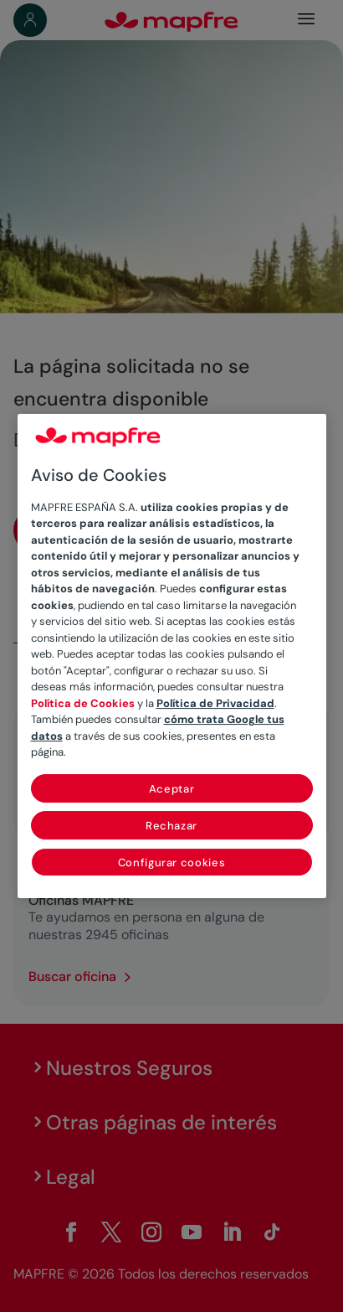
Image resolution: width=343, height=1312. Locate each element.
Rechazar (171, 826)
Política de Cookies (83, 703)
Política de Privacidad (215, 703)
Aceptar (172, 789)
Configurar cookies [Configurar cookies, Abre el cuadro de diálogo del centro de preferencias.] (172, 862)
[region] (172, 656)
